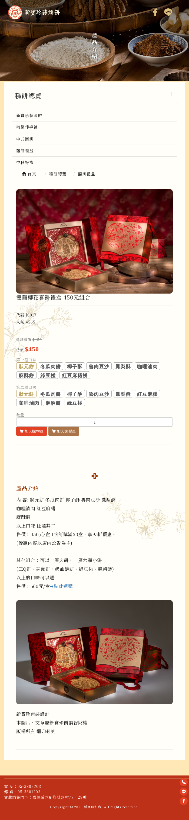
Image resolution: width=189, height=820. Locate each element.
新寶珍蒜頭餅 (29, 115)
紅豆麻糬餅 (75, 375)
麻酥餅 (26, 375)
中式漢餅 (25, 139)
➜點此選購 (61, 586)
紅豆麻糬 (147, 394)
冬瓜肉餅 (50, 366)
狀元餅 (26, 366)
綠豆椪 (48, 375)
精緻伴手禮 (27, 127)
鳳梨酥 (123, 366)
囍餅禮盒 (25, 150)
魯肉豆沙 (99, 366)
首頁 (29, 173)
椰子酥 (74, 366)
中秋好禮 (25, 162)
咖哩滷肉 (147, 366)
